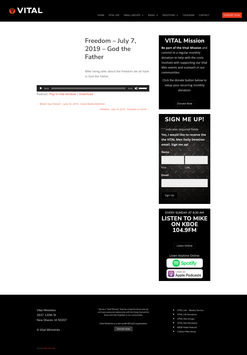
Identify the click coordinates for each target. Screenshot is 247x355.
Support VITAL (232, 15)
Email (165, 175)
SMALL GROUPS (132, 15)
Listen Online (184, 245)
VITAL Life (114, 15)
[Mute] (136, 88)
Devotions (169, 15)
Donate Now (184, 103)
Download (86, 94)
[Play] (40, 88)
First (163, 167)
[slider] (88, 88)
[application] (93, 88)
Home (101, 15)
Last (187, 167)
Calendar (188, 15)
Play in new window (62, 94)
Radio (151, 15)
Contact (204, 15)
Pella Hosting (49, 348)
